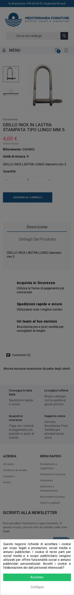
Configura (37, 587)
